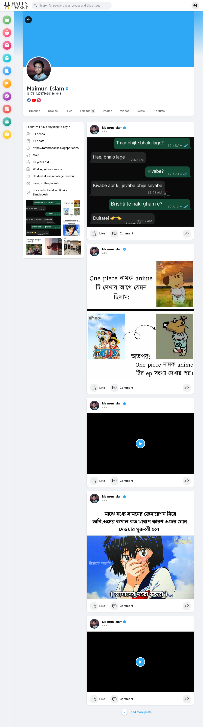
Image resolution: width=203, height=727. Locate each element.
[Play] (140, 443)
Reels (141, 111)
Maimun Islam (112, 127)
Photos (107, 111)
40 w (104, 131)
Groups (53, 111)
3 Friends (39, 134)
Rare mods (55, 169)
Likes (69, 111)
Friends (87, 111)
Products (159, 111)
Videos (124, 111)
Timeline (34, 111)
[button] (72, 6)
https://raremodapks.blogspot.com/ (56, 148)
